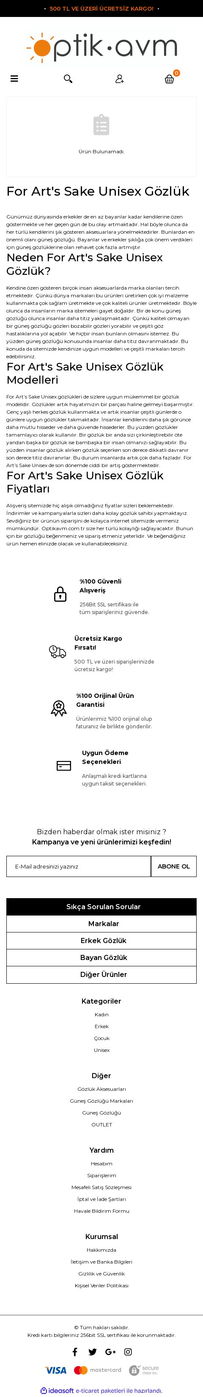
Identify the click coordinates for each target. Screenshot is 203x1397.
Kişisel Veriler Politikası (102, 1285)
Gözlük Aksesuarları (101, 1089)
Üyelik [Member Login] (118, 78)
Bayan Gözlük (103, 958)
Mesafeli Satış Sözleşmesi (101, 1187)
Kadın (102, 1014)
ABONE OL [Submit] (174, 866)
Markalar (103, 924)
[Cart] (170, 78)
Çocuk (102, 1038)
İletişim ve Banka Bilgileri (101, 1262)
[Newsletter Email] (79, 866)
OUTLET (101, 1124)
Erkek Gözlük (103, 941)
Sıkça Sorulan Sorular (103, 907)
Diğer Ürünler (103, 975)
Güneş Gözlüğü (101, 1112)
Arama (67, 78)
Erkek (102, 1026)
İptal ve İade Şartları (101, 1199)
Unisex (102, 1050)
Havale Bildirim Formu (101, 1211)
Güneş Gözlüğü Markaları (101, 1101)
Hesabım (101, 1163)
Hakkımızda (101, 1250)
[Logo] (101, 47)
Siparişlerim (101, 1175)
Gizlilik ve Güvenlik (101, 1273)
